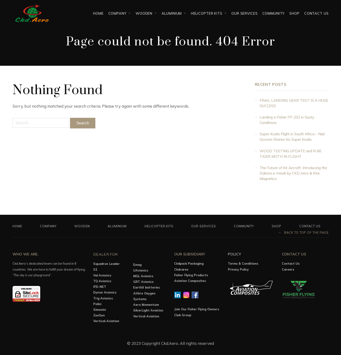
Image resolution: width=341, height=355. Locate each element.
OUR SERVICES (244, 13)
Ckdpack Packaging (189, 263)
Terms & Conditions (243, 263)
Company (117, 13)
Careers (288, 269)
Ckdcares (181, 269)
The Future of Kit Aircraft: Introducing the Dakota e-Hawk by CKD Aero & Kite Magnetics (293, 173)
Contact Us (316, 13)
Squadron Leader (106, 264)
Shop (294, 13)
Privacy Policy (238, 269)
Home (98, 13)
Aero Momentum (146, 305)
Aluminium (172, 13)
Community (273, 13)
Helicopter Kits (206, 13)
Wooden (144, 13)
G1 (95, 269)
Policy (234, 254)
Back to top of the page (304, 232)
